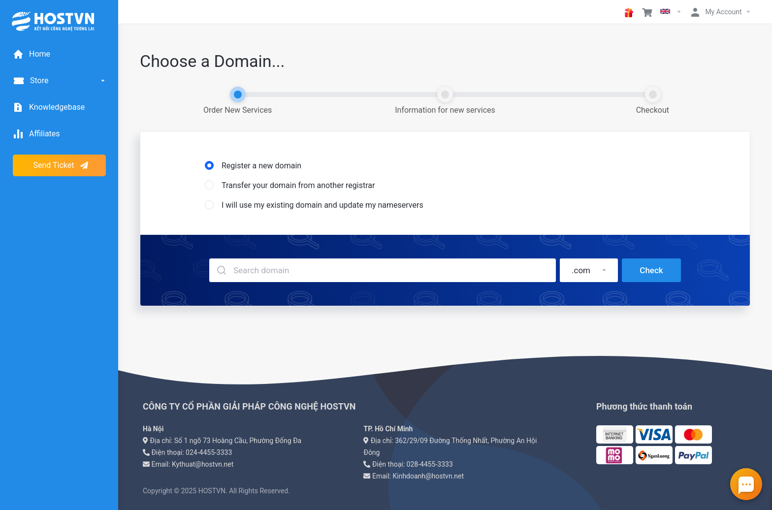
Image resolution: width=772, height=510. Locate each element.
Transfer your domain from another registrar (290, 185)
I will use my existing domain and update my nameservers (314, 205)
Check (651, 270)
